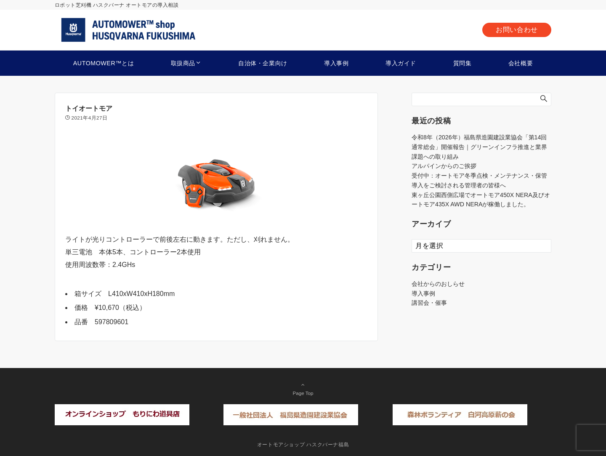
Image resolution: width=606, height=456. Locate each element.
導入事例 (423, 293)
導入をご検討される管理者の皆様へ (459, 185)
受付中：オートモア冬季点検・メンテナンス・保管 (479, 175)
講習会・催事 (429, 302)
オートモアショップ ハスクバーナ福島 (303, 444)
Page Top (303, 388)
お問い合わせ (517, 29)
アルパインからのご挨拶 (444, 166)
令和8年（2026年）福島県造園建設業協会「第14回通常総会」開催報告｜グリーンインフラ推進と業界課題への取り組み (479, 147)
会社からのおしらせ (438, 283)
